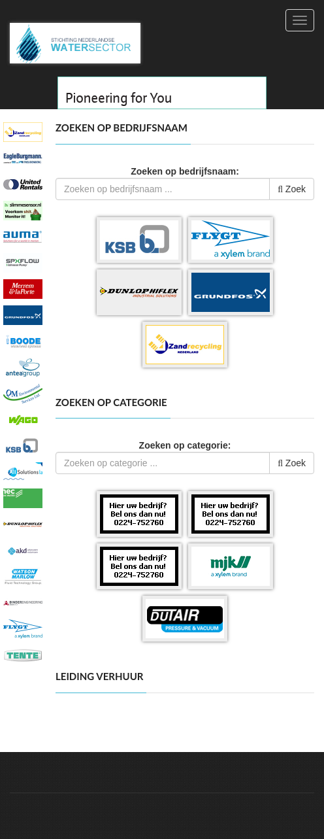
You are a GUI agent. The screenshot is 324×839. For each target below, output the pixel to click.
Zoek (292, 189)
